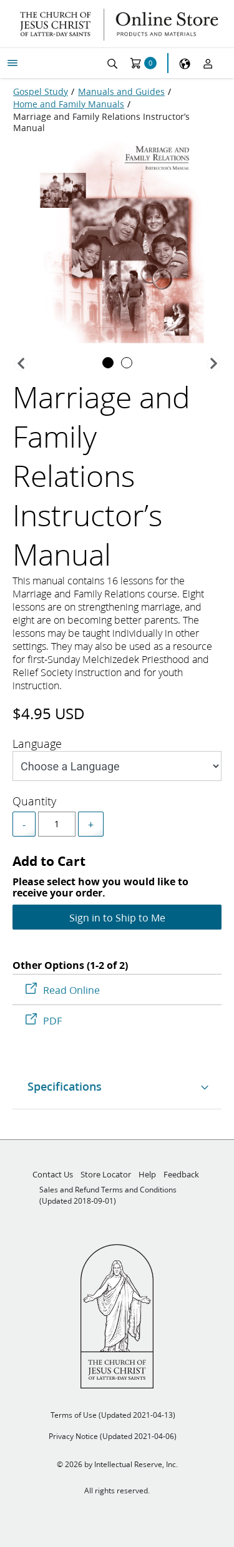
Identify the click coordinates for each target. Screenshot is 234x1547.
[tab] (108, 362)
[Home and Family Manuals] (68, 104)
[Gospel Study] (40, 92)
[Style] (117, 766)
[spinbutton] (57, 824)
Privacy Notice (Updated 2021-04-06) (113, 1436)
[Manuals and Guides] (121, 92)
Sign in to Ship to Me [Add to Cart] (117, 917)
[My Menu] (12, 63)
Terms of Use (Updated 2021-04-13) (113, 1415)
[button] (20, 363)
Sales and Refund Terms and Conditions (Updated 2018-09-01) (108, 1195)
